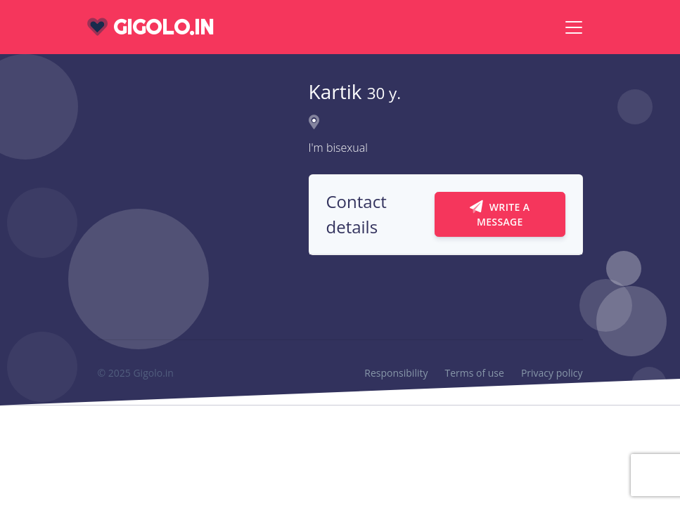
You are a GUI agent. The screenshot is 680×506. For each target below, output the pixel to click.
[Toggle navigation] (574, 27)
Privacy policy (552, 372)
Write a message (500, 214)
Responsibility (396, 372)
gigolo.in (150, 27)
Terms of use (473, 372)
